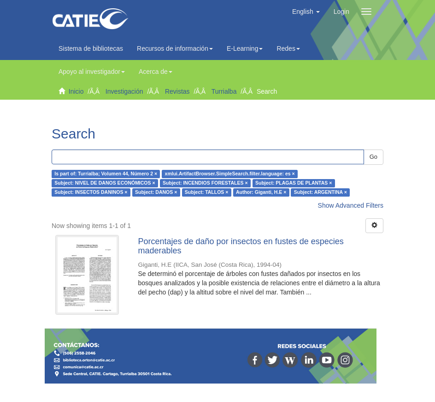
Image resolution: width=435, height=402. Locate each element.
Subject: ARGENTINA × (320, 192)
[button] (306, 11)
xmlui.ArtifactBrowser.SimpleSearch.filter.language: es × (230, 174)
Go (373, 156)
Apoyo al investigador (92, 71)
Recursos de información (175, 48)
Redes (288, 48)
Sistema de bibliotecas (91, 48)
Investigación (124, 91)
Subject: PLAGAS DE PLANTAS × (293, 183)
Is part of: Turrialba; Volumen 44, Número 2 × (105, 174)
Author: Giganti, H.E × (261, 192)
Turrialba (224, 91)
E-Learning (245, 48)
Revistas (177, 91)
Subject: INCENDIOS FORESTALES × (205, 183)
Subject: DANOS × (156, 192)
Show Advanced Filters (350, 205)
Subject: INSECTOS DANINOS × (90, 192)
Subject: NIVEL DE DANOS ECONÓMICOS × (104, 183)
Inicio (76, 91)
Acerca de (155, 71)
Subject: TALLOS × (207, 192)
